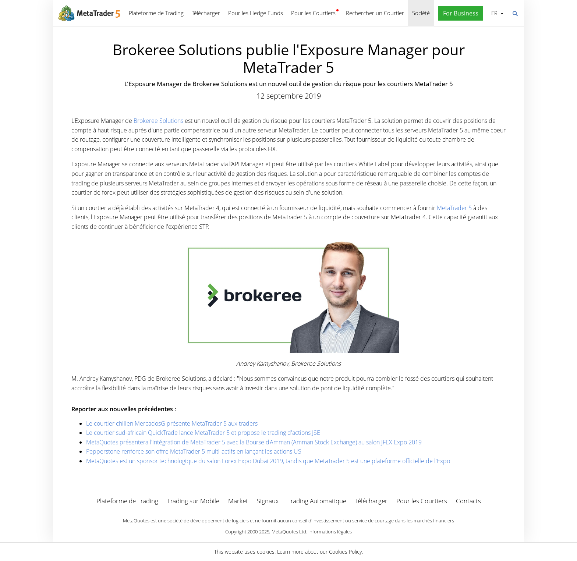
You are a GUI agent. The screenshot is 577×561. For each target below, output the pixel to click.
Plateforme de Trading (156, 13)
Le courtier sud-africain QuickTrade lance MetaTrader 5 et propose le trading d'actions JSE (203, 433)
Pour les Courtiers (313, 13)
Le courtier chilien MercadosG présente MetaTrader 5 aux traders (172, 423)
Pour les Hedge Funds (255, 13)
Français (494, 13)
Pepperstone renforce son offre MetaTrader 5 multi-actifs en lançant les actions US (193, 451)
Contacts (468, 501)
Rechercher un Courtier (375, 13)
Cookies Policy (345, 551)
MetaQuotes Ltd (289, 531)
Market (238, 501)
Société (421, 13)
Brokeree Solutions (158, 121)
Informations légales (330, 531)
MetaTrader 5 (454, 208)
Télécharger (206, 13)
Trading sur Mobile (193, 501)
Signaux (268, 501)
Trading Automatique (316, 501)
